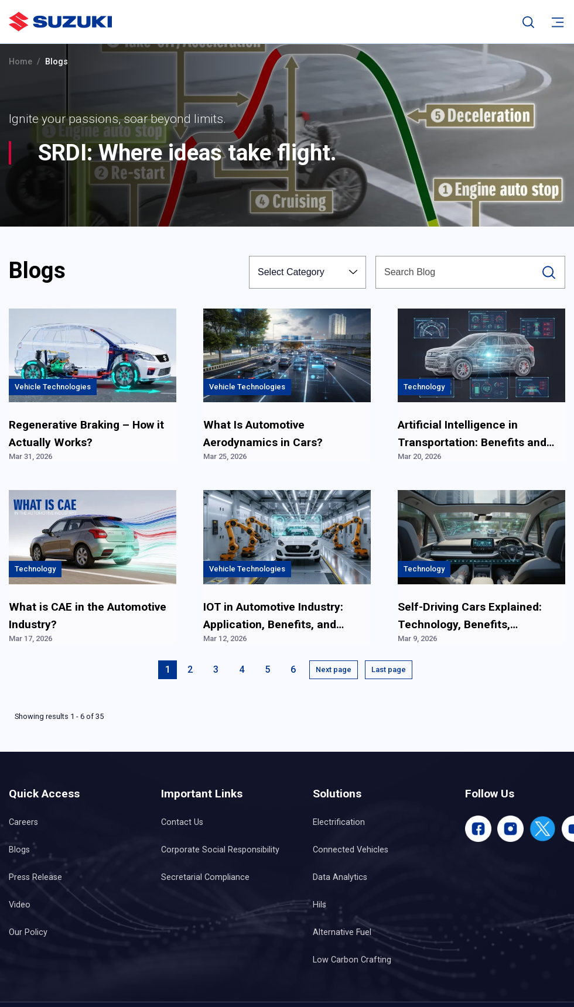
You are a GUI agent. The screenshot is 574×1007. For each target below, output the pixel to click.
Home (20, 62)
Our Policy (28, 932)
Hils (319, 905)
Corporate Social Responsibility (220, 850)
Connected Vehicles (350, 850)
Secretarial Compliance (205, 877)
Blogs (19, 850)
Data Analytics (340, 877)
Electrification (339, 822)
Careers (23, 822)
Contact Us (182, 822)
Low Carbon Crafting (352, 960)
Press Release (35, 877)
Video (19, 905)
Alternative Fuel (342, 932)
